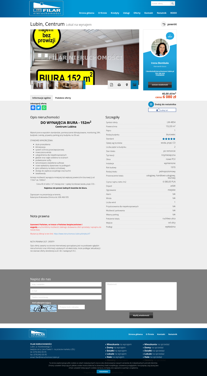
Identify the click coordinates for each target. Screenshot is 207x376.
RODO (173, 12)
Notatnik (161, 12)
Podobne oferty (63, 98)
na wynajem (119, 344)
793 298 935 (160, 73)
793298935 (160, 75)
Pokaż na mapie (127, 84)
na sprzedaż (157, 344)
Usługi (126, 12)
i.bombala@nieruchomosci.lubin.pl (160, 71)
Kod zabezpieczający (41, 302)
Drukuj (119, 84)
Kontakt (148, 12)
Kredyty (115, 12)
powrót (172, 24)
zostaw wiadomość (160, 85)
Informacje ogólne (41, 98)
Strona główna (86, 12)
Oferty (137, 12)
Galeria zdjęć (134, 84)
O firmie (102, 12)
